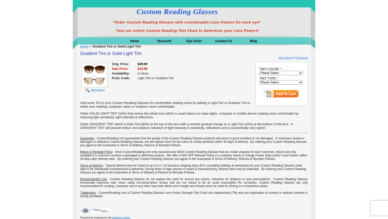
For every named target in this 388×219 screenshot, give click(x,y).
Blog (253, 41)
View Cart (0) (286, 57)
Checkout (302, 57)
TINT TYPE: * (269, 78)
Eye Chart (194, 41)
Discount (164, 41)
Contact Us (223, 41)
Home (134, 41)
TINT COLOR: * (270, 69)
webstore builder (121, 217)
